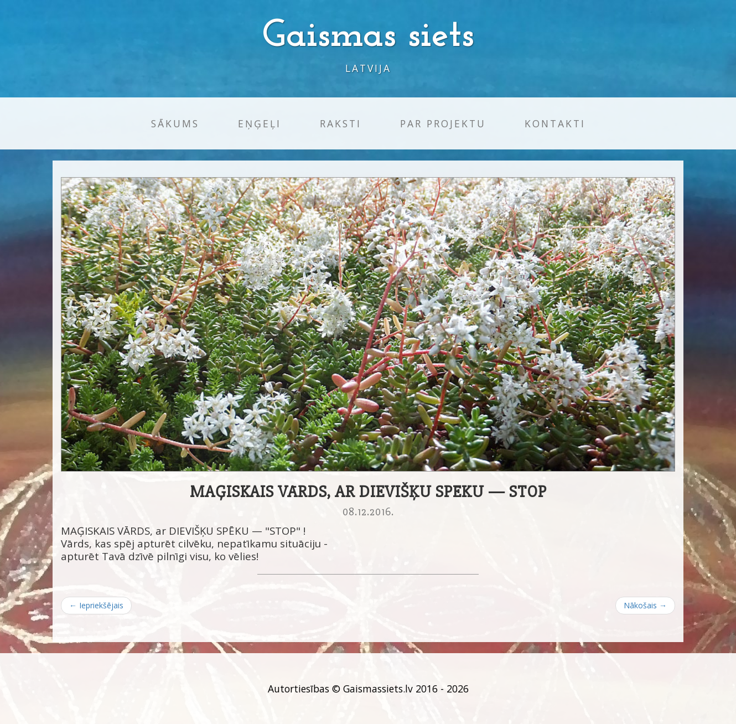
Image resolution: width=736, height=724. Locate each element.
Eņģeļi (259, 123)
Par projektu (443, 123)
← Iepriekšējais (96, 605)
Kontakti (555, 123)
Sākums (175, 123)
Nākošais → (645, 605)
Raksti (340, 123)
